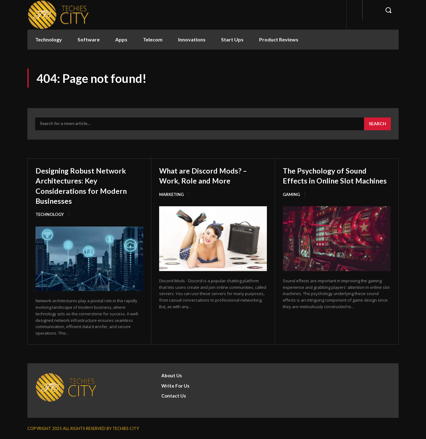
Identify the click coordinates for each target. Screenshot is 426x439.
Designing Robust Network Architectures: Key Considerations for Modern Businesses (89, 185)
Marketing (171, 194)
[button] (388, 10)
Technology (48, 39)
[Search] (377, 124)
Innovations (192, 39)
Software (89, 39)
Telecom (153, 39)
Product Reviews (278, 39)
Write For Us (175, 385)
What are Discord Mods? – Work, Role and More (210, 175)
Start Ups (232, 39)
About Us (171, 375)
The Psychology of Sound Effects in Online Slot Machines (332, 180)
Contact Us (173, 395)
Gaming (291, 204)
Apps (121, 39)
